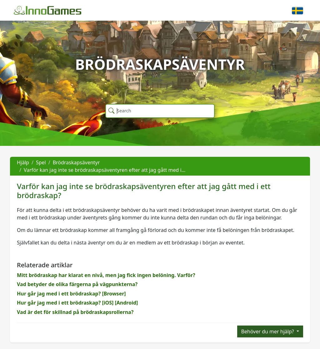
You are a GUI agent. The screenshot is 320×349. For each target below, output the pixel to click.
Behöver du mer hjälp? (268, 331)
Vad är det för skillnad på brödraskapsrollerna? (75, 312)
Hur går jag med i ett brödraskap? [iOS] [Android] (77, 302)
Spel (41, 162)
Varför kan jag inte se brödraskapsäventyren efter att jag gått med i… (104, 170)
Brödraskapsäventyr (76, 162)
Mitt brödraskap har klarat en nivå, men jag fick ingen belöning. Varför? (106, 275)
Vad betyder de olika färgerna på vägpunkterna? (77, 284)
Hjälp (23, 162)
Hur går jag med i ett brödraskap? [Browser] (71, 293)
